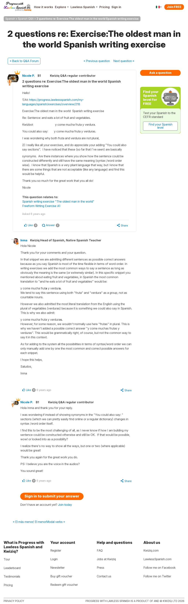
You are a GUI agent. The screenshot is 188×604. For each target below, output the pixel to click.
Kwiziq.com (151, 550)
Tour (7, 559)
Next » (123, 61)
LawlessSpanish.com (157, 559)
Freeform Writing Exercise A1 (41, 206)
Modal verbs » (55, 522)
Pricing (104, 7)
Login (54, 559)
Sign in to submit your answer (51, 496)
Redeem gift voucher (64, 585)
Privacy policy (14, 601)
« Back (24, 61)
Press (100, 567)
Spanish (10, 18)
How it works (43, 7)
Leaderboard (12, 568)
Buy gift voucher (61, 576)
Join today (65, 504)
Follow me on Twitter (157, 576)
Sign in (116, 7)
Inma (23, 240)
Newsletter (57, 567)
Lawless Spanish (83, 7)
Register (55, 550)
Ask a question (160, 73)
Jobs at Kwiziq (106, 559)
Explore (62, 7)
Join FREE (174, 7)
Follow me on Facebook (159, 567)
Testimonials (12, 576)
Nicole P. (28, 75)
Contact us (104, 576)
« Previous (97, 61)
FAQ (100, 550)
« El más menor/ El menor (29, 522)
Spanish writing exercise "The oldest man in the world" (58, 201)
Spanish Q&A (26, 18)
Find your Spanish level (160, 126)
